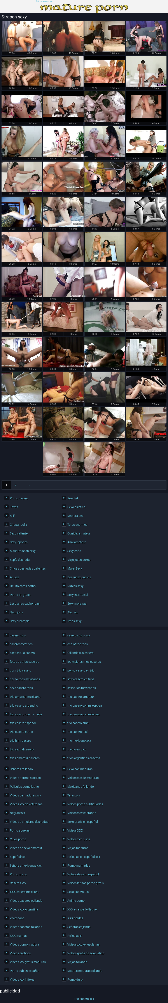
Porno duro (75, 979)
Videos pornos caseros (25, 778)
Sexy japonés (19, 542)
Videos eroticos (20, 953)
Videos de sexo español (83, 874)
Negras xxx (17, 813)
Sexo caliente (19, 533)
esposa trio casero (22, 653)
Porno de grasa (20, 595)
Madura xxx (75, 516)
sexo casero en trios (80, 679)
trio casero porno (21, 732)
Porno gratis (18, 874)
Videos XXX (75, 830)
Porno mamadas (78, 865)
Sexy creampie (19, 621)
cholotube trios (77, 644)
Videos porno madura (24, 944)
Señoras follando (21, 769)
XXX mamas (18, 935)
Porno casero (19, 498)
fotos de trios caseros (24, 661)
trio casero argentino (24, 705)
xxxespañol (17, 918)
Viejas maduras (77, 848)
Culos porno (18, 839)
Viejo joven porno (79, 559)
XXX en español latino (82, 909)
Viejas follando (77, 962)
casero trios (18, 635)
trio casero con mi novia (83, 714)
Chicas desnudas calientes (28, 568)
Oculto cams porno (23, 586)
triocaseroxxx (76, 749)
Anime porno (76, 900)
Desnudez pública (79, 577)
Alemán (72, 612)
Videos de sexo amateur (26, 848)
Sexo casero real (78, 892)
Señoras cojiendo (79, 927)
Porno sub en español (24, 971)
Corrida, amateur (78, 533)
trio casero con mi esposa (84, 705)
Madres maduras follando (84, 971)
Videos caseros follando (26, 927)
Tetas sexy (74, 621)
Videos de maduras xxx (25, 795)
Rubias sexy (75, 586)
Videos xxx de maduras (83, 778)
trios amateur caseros (25, 758)
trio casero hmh (78, 723)
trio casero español (23, 723)
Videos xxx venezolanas (83, 944)
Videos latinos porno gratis (85, 883)
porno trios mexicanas (25, 679)
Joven (14, 507)
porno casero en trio (80, 670)
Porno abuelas (20, 830)
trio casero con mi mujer (26, 714)
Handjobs (16, 612)
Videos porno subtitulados (85, 804)
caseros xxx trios (21, 644)
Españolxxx (17, 857)
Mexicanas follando (80, 786)
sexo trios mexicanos (81, 688)
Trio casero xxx (45, 1)
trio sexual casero (22, 749)
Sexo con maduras (80, 769)
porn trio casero (20, 670)
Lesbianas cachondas (25, 603)
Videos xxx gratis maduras (28, 962)
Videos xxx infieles (22, 979)
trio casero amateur (80, 696)
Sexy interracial (77, 595)
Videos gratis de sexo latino (85, 953)
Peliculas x (74, 935)
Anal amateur (76, 542)
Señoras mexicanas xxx (26, 865)
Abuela (14, 577)
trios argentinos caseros (83, 758)
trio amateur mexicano (25, 696)
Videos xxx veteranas (81, 813)
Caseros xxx (18, 883)
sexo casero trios (21, 688)
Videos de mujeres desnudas (29, 821)
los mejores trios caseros (84, 661)
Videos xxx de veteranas (26, 804)
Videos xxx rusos (78, 839)
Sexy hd (72, 498)
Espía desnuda (20, 559)
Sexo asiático (76, 507)
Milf (12, 516)
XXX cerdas (75, 918)
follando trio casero (80, 653)
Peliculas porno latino (24, 786)
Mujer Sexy (74, 568)
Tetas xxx (73, 795)
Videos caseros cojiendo (26, 900)
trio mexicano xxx (79, 740)
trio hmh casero (20, 740)
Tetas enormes (77, 524)
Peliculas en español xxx (83, 857)
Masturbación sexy (23, 551)
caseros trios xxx (78, 635)
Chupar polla (18, 524)
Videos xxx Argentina (24, 909)
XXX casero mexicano (24, 892)
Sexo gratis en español (82, 821)
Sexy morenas (76, 603)
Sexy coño (74, 551)
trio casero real (77, 732)
